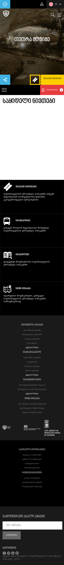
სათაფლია (32, 343)
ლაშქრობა (32, 362)
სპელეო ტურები (32, 366)
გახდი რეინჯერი (32, 478)
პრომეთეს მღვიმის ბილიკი (32, 385)
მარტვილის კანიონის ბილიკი (32, 389)
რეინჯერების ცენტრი (32, 482)
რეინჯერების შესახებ (32, 486)
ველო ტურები (32, 370)
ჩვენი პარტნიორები (32, 412)
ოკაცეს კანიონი (32, 339)
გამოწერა (11, 535)
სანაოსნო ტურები (32, 357)
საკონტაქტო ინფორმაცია (32, 408)
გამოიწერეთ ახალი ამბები (24, 516)
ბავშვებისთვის (32, 463)
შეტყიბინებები (54, 90)
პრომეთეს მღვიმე (32, 330)
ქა (53, 4)
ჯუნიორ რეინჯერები (32, 459)
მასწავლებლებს (32, 468)
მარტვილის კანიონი (32, 334)
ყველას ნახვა (32, 347)
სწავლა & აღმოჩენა (32, 455)
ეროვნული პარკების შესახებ (32, 404)
